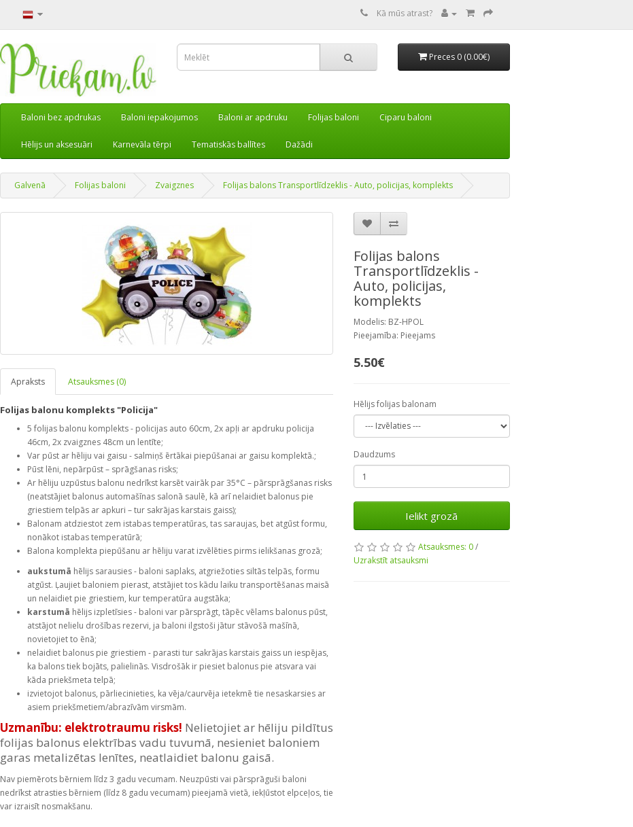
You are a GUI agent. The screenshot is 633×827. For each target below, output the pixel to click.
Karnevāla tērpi (142, 144)
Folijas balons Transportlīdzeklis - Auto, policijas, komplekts (338, 185)
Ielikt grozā (431, 516)
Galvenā (30, 185)
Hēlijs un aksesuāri (56, 144)
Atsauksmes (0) (97, 381)
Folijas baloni (333, 117)
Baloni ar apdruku (253, 117)
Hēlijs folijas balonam (395, 404)
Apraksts (28, 381)
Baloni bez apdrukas (61, 117)
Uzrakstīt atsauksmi (391, 560)
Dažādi (299, 144)
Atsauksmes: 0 (445, 546)
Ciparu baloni (405, 117)
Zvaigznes (174, 185)
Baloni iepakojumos (159, 117)
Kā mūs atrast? (404, 13)
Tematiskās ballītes (228, 144)
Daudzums (374, 454)
